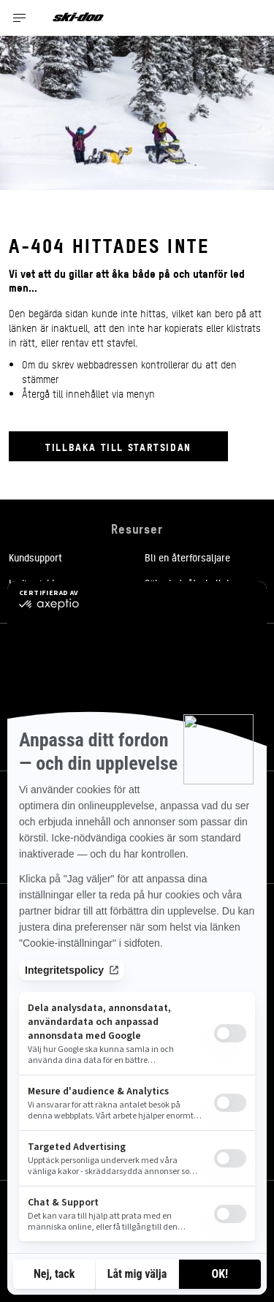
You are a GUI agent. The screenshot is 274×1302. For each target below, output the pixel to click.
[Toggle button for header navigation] (19, 18)
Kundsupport (35, 557)
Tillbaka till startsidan (118, 446)
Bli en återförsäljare (187, 557)
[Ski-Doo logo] (78, 18)
